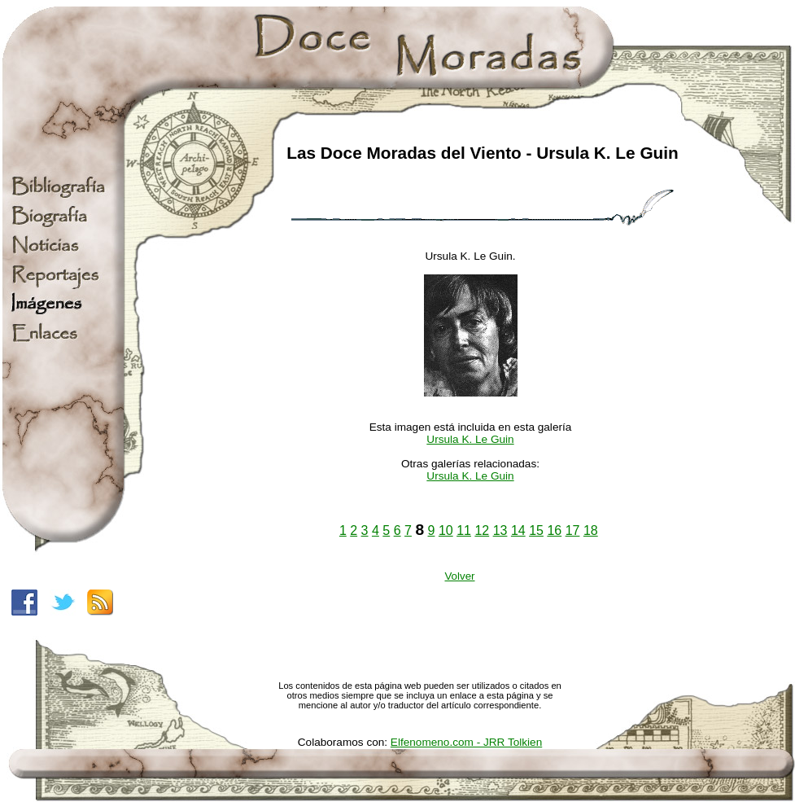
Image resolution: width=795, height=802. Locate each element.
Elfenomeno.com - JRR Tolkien (466, 742)
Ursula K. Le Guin (469, 439)
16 (554, 530)
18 (590, 530)
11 (463, 530)
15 (536, 530)
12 (481, 530)
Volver (459, 576)
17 (573, 530)
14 (518, 530)
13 (500, 530)
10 (446, 530)
